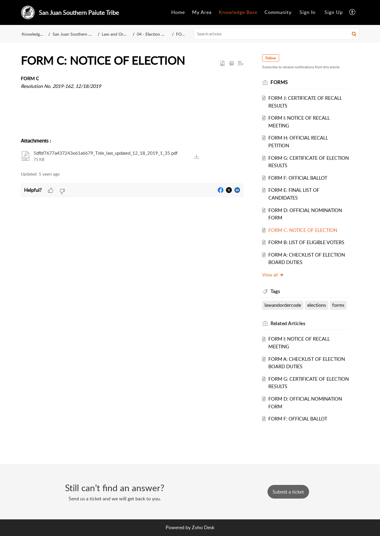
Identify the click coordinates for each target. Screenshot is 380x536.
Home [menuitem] (178, 12)
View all (273, 275)
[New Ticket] (288, 491)
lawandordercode (283, 305)
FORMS (183, 34)
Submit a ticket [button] (288, 491)
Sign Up (333, 12)
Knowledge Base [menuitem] (238, 12)
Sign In (308, 12)
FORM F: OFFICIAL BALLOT (298, 178)
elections (317, 305)
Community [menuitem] (278, 12)
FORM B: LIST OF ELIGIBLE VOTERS (307, 242)
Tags (275, 291)
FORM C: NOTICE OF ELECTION (303, 230)
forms (338, 305)
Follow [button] (271, 58)
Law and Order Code (121, 34)
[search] (277, 33)
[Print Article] (231, 63)
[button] (354, 33)
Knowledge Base (37, 34)
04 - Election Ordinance (158, 34)
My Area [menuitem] (202, 12)
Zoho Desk (203, 527)
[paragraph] (132, 86)
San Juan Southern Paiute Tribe (81, 34)
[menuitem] (178, 12)
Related (288, 323)
